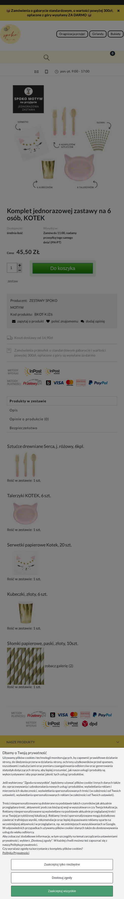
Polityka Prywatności (15, 853)
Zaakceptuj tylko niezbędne (62, 864)
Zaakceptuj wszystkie (62, 891)
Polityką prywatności (23, 845)
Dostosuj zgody (62, 878)
